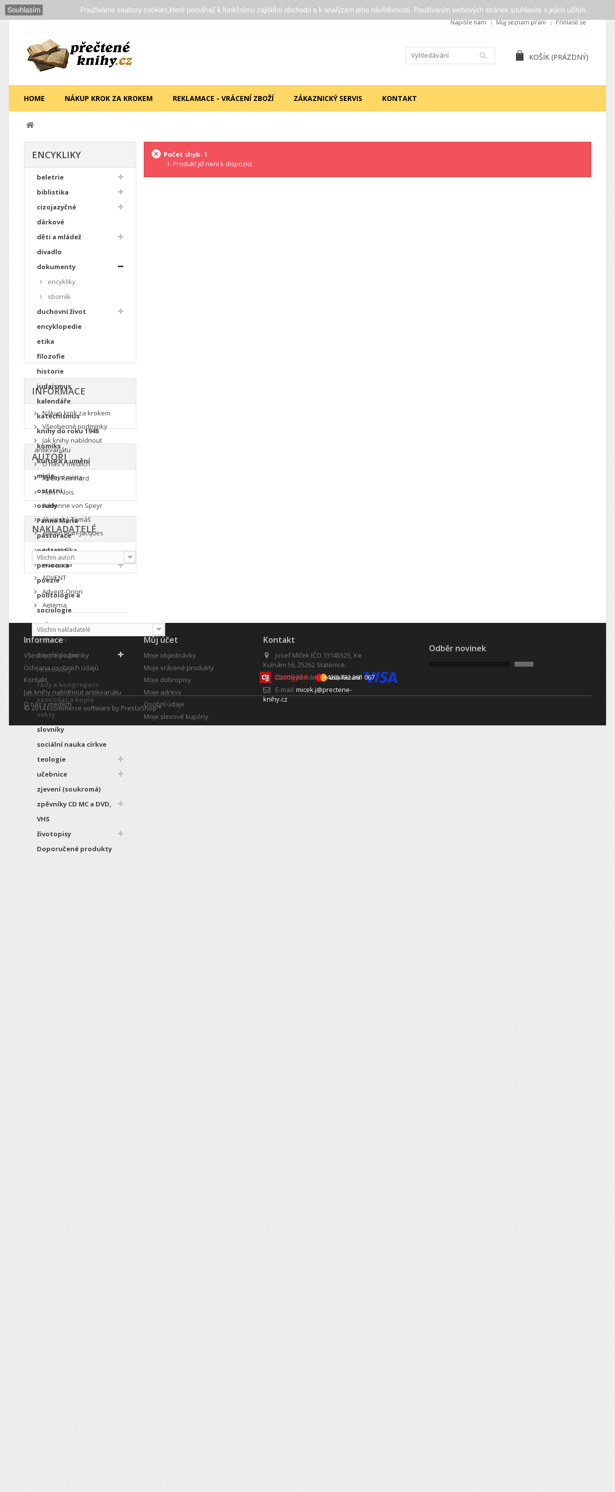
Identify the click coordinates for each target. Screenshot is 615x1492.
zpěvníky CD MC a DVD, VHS (74, 817)
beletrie (50, 182)
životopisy (54, 839)
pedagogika (57, 555)
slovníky (50, 734)
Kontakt (399, 98)
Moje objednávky (170, 1371)
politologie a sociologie (58, 608)
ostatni (49, 496)
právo (46, 630)
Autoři (49, 1028)
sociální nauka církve (71, 749)
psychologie (57, 660)
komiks (49, 451)
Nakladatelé (64, 1172)
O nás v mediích (65, 971)
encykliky (61, 287)
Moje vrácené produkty (179, 1383)
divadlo (49, 257)
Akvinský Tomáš (66, 1091)
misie (45, 481)
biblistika (53, 197)
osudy (47, 510)
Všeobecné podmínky (74, 933)
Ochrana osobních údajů (61, 1383)
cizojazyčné (56, 212)
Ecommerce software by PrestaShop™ (104, 1461)
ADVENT (53, 1222)
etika (45, 346)
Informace (59, 897)
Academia (56, 1208)
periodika (53, 570)
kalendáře (54, 406)
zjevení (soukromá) (69, 794)
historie (50, 376)
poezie (48, 585)
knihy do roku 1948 (68, 436)
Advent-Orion (62, 1236)
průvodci (52, 645)
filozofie (51, 361)
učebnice (52, 779)
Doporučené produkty (74, 854)
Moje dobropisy (167, 1395)
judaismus (54, 391)
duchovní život (61, 316)
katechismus (58, 421)
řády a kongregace (68, 690)
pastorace (54, 540)
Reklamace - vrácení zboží (223, 98)
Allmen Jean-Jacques (72, 1105)
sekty (46, 719)
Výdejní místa (62, 984)
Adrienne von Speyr (71, 1078)
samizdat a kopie (65, 704)
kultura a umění (63, 466)
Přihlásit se (571, 22)
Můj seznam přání (521, 22)
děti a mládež (59, 242)
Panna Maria (57, 525)
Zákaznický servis (328, 98)
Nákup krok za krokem (109, 98)
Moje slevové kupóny (176, 1431)
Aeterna (54, 1249)
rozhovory (54, 675)
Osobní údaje (164, 1419)
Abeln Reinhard (65, 1050)
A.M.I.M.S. (55, 1195)
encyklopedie (59, 331)
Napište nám (468, 22)
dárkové (50, 227)
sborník (58, 302)
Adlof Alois (57, 1064)
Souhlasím (23, 10)
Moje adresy (163, 1407)
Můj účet (161, 1355)
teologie (51, 764)
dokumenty (56, 272)
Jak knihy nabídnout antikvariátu (68, 952)
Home (34, 98)
